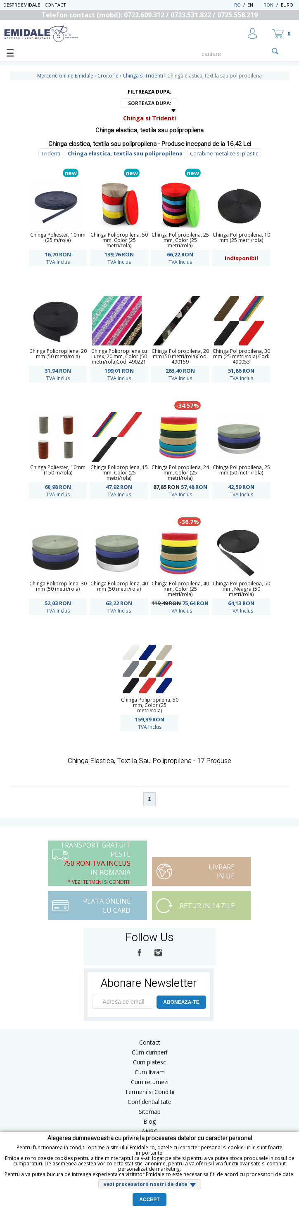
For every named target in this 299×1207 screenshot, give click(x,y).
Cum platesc (149, 1062)
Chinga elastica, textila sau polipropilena (125, 153)
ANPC (149, 1131)
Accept (149, 1199)
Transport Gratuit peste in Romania (95, 863)
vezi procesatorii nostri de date (145, 1184)
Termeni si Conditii (149, 1092)
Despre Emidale (21, 5)
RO (237, 5)
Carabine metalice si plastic (224, 153)
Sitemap (150, 1111)
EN (254, 5)
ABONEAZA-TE (181, 1002)
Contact (55, 5)
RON (268, 5)
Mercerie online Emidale (65, 75)
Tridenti (50, 153)
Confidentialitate (149, 1102)
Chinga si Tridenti (149, 118)
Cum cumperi (149, 1052)
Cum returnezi (149, 1082)
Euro (287, 5)
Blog (149, 1121)
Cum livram (150, 1072)
